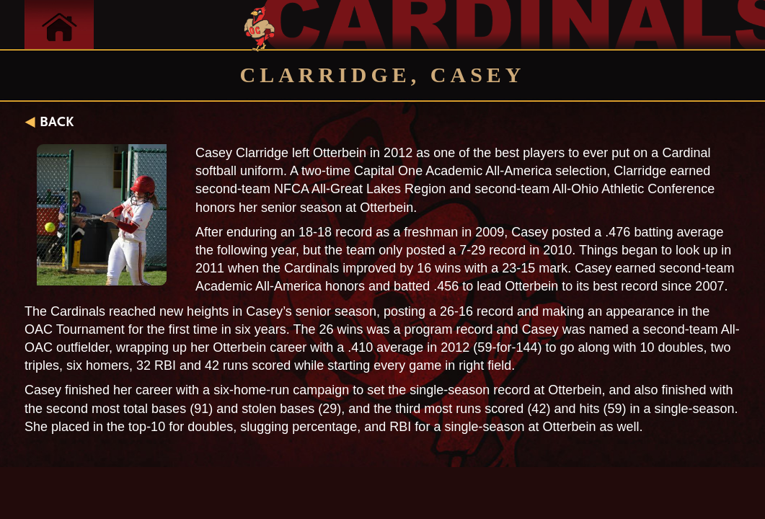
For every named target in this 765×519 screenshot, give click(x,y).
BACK (57, 122)
